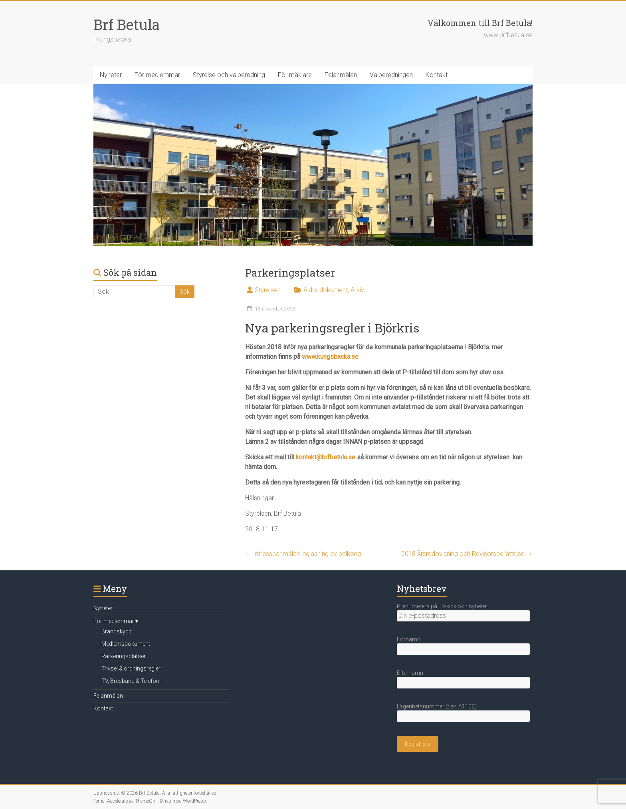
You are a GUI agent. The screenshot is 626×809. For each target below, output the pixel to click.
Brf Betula (126, 24)
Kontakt (437, 75)
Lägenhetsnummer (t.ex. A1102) (437, 706)
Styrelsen (268, 290)
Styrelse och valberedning (229, 75)
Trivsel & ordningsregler (130, 668)
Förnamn (408, 639)
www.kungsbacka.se (330, 356)
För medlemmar (157, 75)
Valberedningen (391, 75)
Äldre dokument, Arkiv (333, 290)
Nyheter (111, 75)
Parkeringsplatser (123, 656)
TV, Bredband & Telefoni (130, 681)
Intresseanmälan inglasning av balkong (303, 554)
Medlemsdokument (125, 644)
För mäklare (295, 75)
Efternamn (410, 673)
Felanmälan (341, 75)
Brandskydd (116, 631)
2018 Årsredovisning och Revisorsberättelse (467, 554)
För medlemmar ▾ (115, 621)
